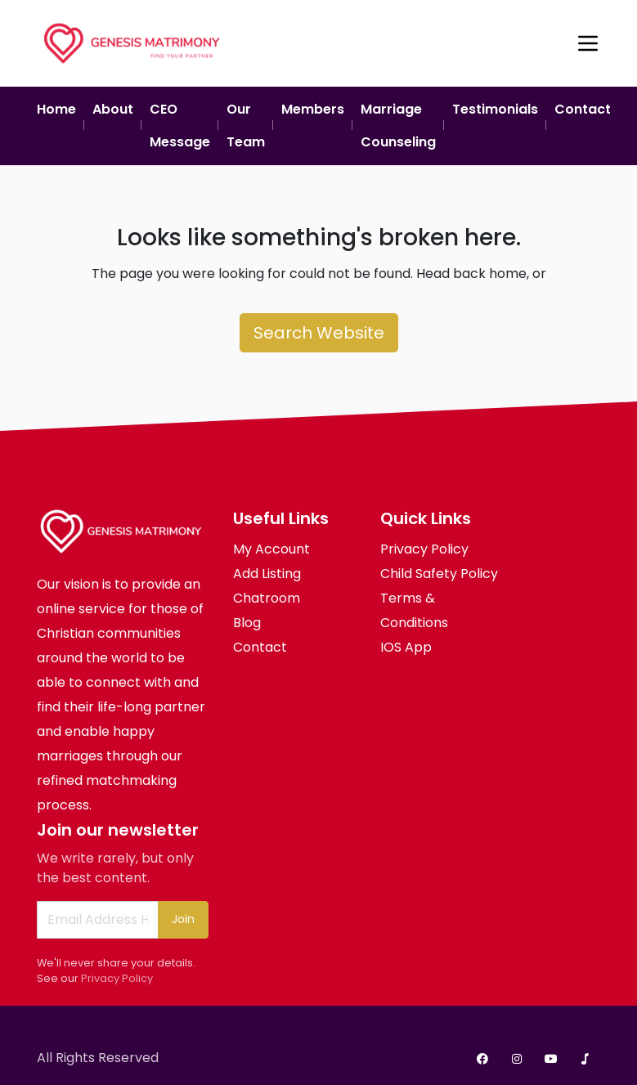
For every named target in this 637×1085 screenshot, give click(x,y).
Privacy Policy (117, 978)
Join (183, 919)
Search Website (318, 332)
